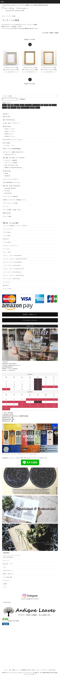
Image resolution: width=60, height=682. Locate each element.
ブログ (4, 567)
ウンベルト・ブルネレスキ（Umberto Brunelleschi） (15, 258)
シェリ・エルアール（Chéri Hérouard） (12, 272)
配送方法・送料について (8, 573)
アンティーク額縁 (11, 16)
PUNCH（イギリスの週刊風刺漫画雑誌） (12, 148)
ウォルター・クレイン (10, 145)
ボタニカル (16, 105)
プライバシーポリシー (42, 670)
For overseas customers (30, 320)
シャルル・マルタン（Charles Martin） (12, 265)
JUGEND (32, 107)
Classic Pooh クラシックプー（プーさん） (13, 139)
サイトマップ (6, 560)
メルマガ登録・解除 (7, 577)
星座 (12, 105)
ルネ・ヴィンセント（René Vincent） (12, 278)
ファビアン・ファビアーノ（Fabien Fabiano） (14, 275)
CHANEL (46, 105)
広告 (50, 105)
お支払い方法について (8, 570)
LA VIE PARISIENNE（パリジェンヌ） (11, 182)
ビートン (4, 105)
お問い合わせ (52, 670)
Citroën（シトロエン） (10, 128)
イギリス (22, 105)
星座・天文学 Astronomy (9, 119)
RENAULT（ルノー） (9, 133)
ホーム (3, 16)
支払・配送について (14, 670)
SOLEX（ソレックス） (10, 131)
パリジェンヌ (28, 105)
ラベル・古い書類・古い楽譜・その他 (11, 209)
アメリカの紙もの (7, 242)
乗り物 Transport (7, 126)
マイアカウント (6, 580)
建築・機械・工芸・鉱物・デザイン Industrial (13, 157)
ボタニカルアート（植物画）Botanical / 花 (13, 152)
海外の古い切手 (6, 116)
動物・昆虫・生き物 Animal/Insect (11, 185)
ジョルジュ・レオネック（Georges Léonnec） (14, 268)
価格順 (51, 32)
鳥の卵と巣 (7, 175)
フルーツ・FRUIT (7, 252)
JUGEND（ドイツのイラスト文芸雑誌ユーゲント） (14, 199)
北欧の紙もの (6, 238)
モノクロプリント (7, 282)
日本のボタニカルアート (10, 154)
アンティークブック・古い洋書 (10, 203)
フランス (4, 107)
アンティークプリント (8, 229)
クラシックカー (36, 105)
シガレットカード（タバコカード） (11, 179)
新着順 (56, 32)
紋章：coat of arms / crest (11, 165)
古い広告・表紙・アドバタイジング (11, 123)
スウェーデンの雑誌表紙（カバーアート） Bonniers (15, 225)
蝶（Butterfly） (8, 193)
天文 (42, 105)
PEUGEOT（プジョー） (10, 136)
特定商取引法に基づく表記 (28, 670)
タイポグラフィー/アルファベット (11, 245)
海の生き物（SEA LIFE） (10, 188)
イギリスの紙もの (7, 232)
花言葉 (18, 107)
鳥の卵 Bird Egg (7, 171)
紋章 (9, 105)
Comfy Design (7, 602)
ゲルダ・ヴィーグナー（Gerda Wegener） (13, 262)
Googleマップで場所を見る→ (9, 370)
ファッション (6, 206)
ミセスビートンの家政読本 (11, 160)
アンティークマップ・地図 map (10, 196)
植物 (9, 107)
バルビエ (54, 105)
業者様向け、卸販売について (30, 314)
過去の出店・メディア (8, 563)
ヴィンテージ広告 (7, 288)
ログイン (5, 587)
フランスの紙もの (7, 235)
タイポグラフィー (25, 107)
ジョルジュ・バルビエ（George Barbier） (13, 255)
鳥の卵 (6, 173)
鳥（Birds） (7, 190)
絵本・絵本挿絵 (6, 142)
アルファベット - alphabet (11, 162)
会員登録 (5, 583)
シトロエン (13, 107)
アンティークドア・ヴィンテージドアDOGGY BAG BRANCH (11, 556)
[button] (30, 2)
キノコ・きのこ (6, 248)
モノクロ (38, 107)
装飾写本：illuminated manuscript (13, 167)
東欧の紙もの (6, 285)
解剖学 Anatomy (7, 213)
